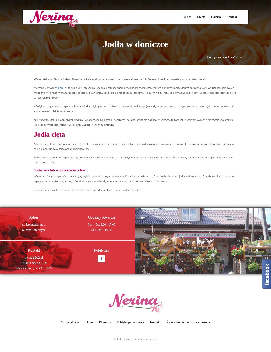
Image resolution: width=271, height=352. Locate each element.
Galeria (216, 16)
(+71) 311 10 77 (42, 268)
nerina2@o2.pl (34, 257)
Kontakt (231, 16)
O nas (187, 16)
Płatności (105, 322)
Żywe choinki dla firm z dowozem (188, 322)
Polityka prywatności (130, 322)
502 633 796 (39, 262)
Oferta (201, 16)
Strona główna (214, 57)
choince (59, 87)
